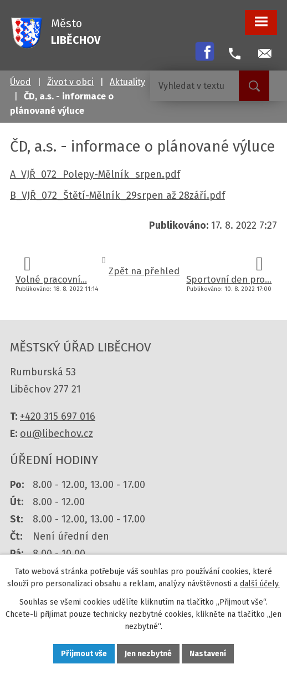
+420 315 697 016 (57, 416)
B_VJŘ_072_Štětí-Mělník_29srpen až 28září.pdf (117, 195)
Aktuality (127, 82)
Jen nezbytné (148, 653)
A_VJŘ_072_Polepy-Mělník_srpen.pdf (95, 174)
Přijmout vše (84, 653)
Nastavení (207, 653)
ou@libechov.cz (56, 433)
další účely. (260, 584)
